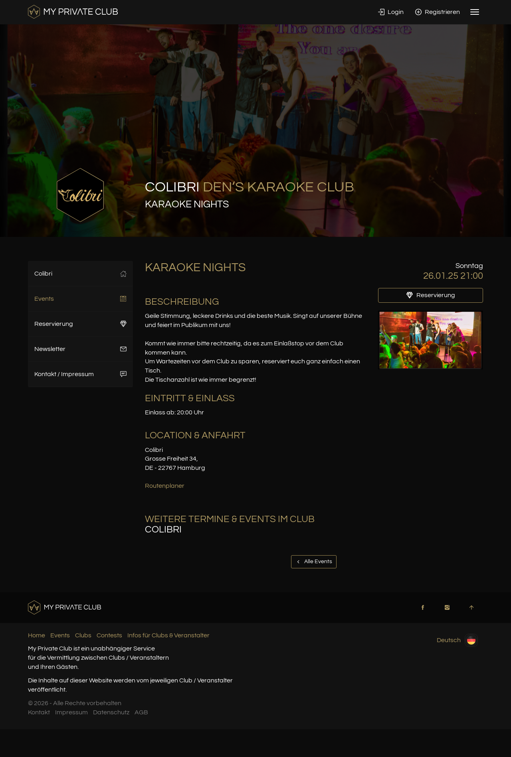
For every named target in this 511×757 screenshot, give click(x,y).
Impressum (71, 712)
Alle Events (313, 561)
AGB (141, 712)
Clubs (83, 635)
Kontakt (39, 712)
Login (391, 12)
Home (36, 635)
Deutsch (457, 640)
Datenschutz (111, 712)
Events (80, 298)
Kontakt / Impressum (80, 374)
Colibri (80, 273)
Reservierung (80, 323)
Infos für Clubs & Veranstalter (168, 635)
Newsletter (80, 349)
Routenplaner (164, 486)
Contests (109, 635)
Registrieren (437, 12)
